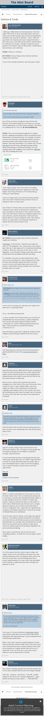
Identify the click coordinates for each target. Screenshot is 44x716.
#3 (41, 225)
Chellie (10, 487)
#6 (41, 357)
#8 (41, 434)
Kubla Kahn (11, 605)
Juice (9, 343)
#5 (41, 337)
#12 (41, 655)
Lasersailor (12, 181)
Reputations (24, 9)
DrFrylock (11, 103)
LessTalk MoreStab (14, 25)
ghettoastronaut (14, 545)
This (4, 447)
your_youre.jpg (14, 158)
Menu (3, 6)
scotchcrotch (12, 278)
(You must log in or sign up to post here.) (22, 687)
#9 (41, 481)
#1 (41, 97)
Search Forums (6, 9)
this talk (5, 145)
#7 (41, 399)
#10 (41, 539)
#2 (41, 174)
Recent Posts (15, 9)
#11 (41, 599)
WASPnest (11, 441)
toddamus (11, 363)
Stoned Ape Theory (32, 632)
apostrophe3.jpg (14, 165)
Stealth (10, 662)
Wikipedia (37, 149)
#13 (41, 682)
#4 (41, 271)
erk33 (10, 406)
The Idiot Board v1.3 (21, 698)
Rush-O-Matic (12, 231)
